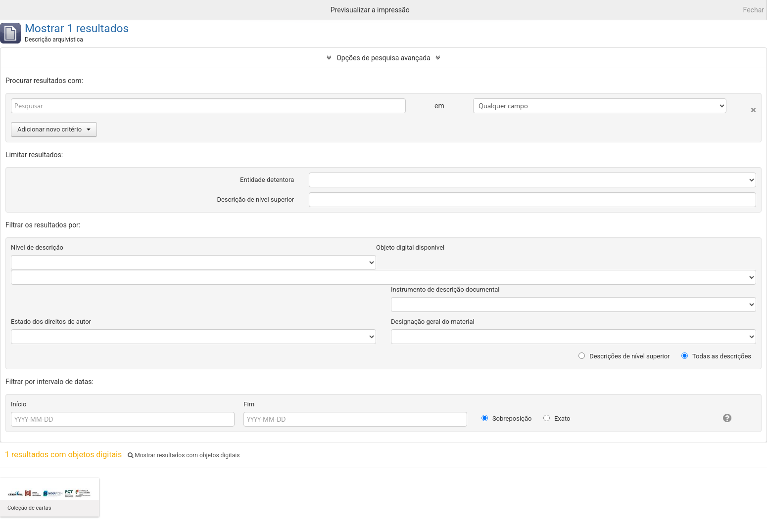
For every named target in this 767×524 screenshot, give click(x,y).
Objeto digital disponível (410, 247)
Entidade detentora (267, 179)
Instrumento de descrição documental (445, 289)
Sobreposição (506, 418)
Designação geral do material (433, 321)
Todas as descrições (716, 356)
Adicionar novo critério (54, 129)
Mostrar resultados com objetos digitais (184, 455)
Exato (557, 418)
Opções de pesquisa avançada (383, 58)
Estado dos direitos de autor (51, 321)
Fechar (753, 10)
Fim (248, 404)
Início (18, 404)
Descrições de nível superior (624, 356)
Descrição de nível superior (255, 199)
